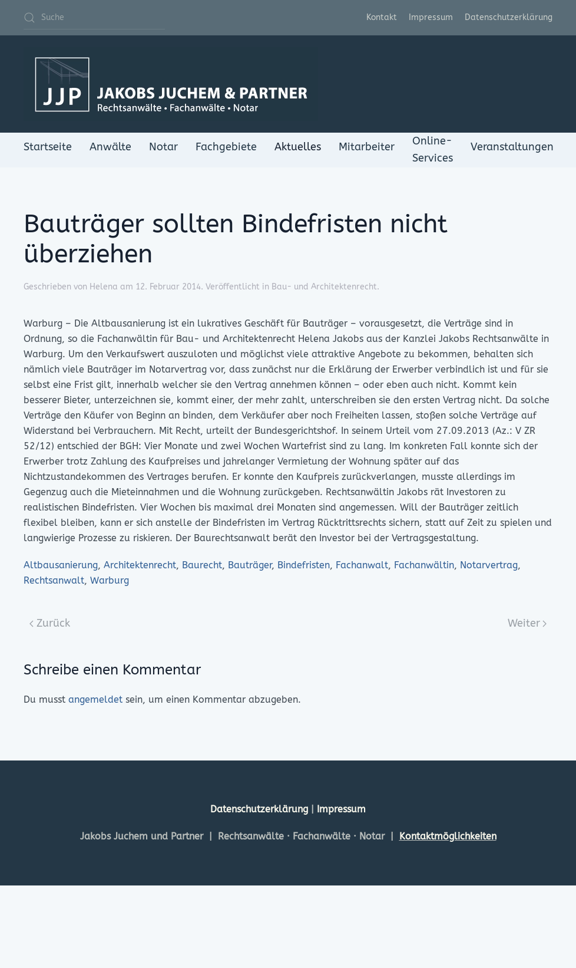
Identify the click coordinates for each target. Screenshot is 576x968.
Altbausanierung (61, 565)
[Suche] (94, 17)
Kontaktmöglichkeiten (447, 836)
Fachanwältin (424, 565)
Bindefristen (303, 565)
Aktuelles (297, 146)
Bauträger (250, 565)
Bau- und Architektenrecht (324, 287)
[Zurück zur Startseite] (171, 84)
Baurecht (202, 565)
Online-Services (432, 149)
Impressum (431, 17)
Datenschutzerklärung (508, 17)
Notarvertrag (489, 565)
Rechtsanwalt (54, 580)
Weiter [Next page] (527, 623)
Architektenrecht (140, 565)
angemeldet (95, 699)
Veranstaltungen (512, 146)
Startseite (48, 146)
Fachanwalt (362, 565)
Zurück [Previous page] (49, 623)
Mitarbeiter (367, 146)
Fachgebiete (226, 146)
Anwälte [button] (110, 146)
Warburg (109, 580)
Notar (163, 146)
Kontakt (381, 17)
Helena (104, 287)
